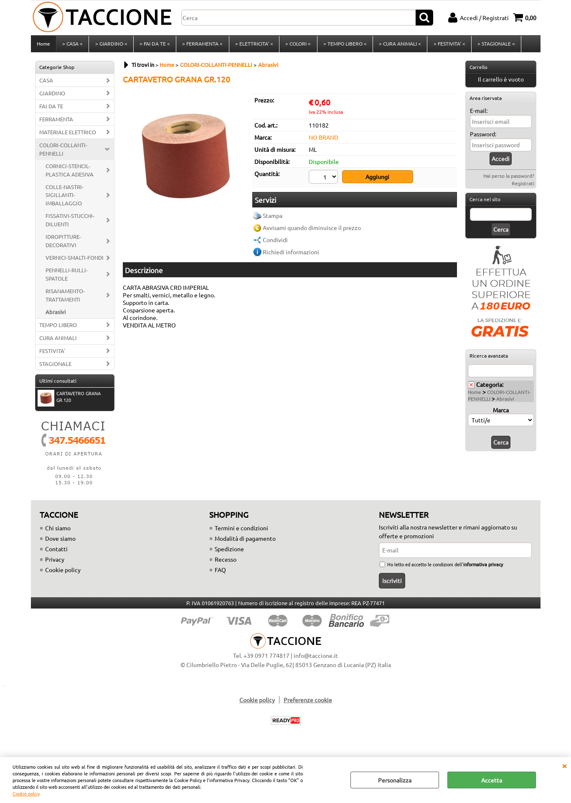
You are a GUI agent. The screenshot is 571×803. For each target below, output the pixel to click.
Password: (483, 136)
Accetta (491, 780)
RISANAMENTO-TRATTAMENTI (65, 297)
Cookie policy (26, 793)
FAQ (220, 572)
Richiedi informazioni (291, 254)
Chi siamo (58, 530)
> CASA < (72, 45)
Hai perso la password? (508, 178)
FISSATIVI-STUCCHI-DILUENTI (70, 222)
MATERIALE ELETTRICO (67, 134)
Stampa (272, 217)
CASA (46, 82)
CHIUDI (564, 765)
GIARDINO (52, 95)
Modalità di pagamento (245, 541)
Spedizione (229, 551)
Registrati (523, 185)
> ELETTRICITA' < (253, 45)
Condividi (275, 242)
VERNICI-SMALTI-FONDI (75, 259)
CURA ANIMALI (58, 340)
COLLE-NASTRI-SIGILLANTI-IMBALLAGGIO (65, 198)
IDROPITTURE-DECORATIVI (63, 243)
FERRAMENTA (56, 121)
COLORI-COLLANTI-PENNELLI (63, 151)
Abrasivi (56, 314)
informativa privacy (483, 567)
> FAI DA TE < (154, 45)
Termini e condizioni (241, 530)
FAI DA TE (51, 108)
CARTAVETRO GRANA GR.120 (69, 400)
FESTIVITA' (52, 353)
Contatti (56, 551)
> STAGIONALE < (494, 45)
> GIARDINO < (111, 45)
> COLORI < (297, 45)
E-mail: (478, 113)
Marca (501, 412)
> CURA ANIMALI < (399, 45)
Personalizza (394, 780)
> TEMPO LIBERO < (343, 45)
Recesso (225, 562)
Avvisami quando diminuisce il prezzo (312, 229)
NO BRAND (323, 139)
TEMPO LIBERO (58, 327)
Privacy (54, 562)
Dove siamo (60, 541)
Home (43, 45)
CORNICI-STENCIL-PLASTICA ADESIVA (70, 172)
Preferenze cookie (308, 702)
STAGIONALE (55, 366)
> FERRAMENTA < (202, 45)
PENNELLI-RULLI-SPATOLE (67, 276)
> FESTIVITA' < (448, 45)
